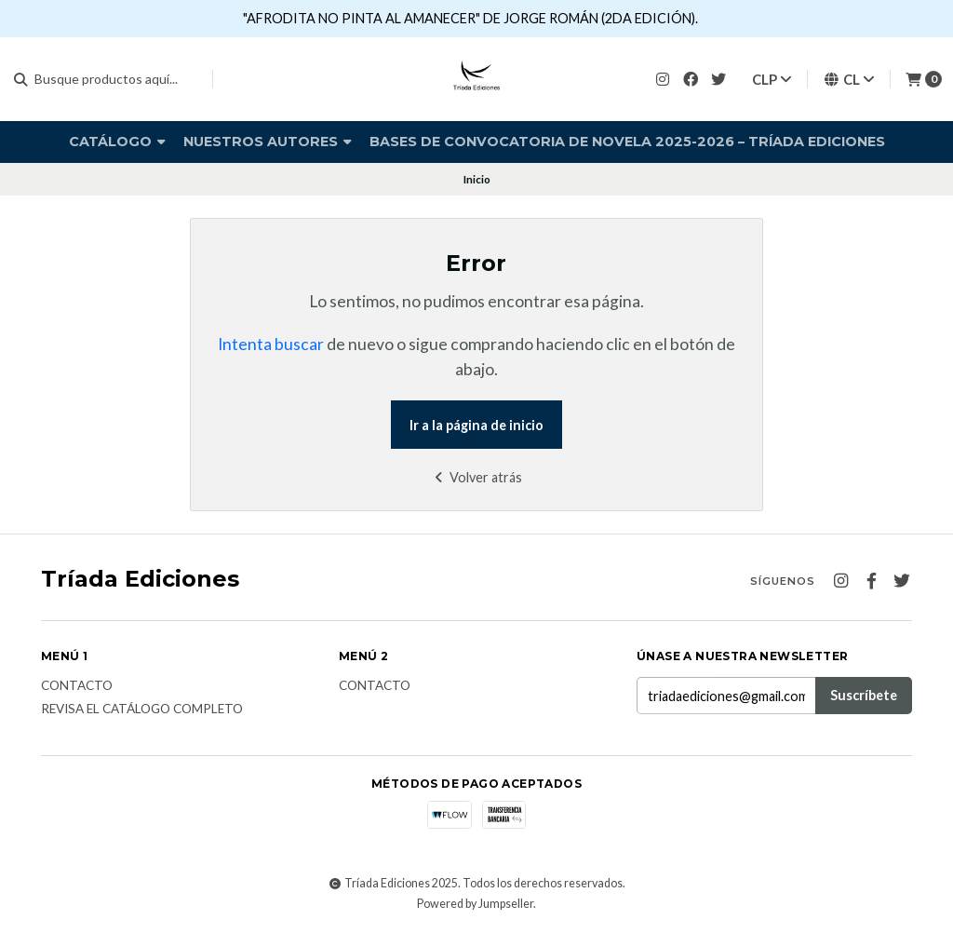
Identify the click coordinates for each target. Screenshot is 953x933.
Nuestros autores (267, 141)
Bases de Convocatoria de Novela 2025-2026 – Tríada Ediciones (627, 141)
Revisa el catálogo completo (142, 709)
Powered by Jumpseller (475, 904)
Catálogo (117, 141)
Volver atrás (476, 477)
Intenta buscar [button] (271, 344)
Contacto (77, 686)
